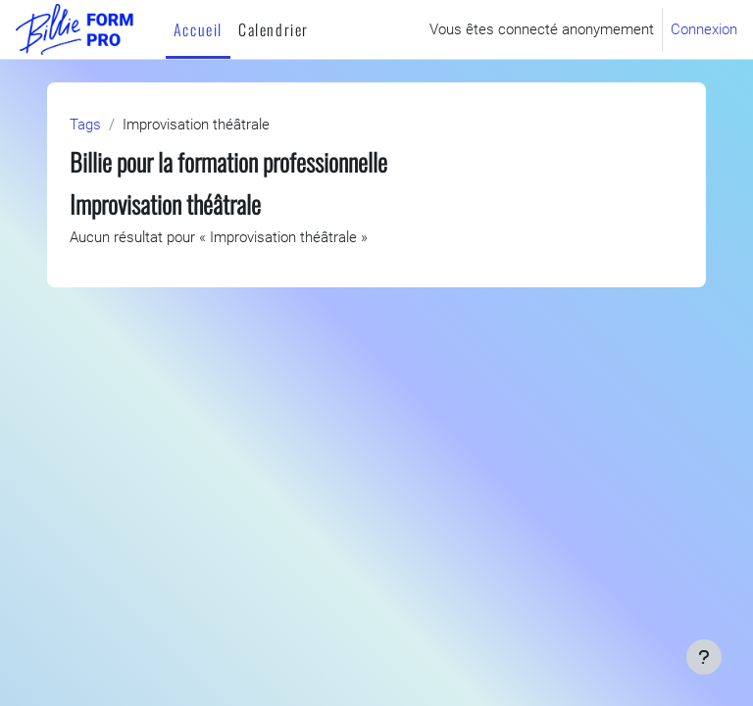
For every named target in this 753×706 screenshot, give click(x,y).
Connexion (704, 29)
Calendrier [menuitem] (273, 29)
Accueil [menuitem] (198, 29)
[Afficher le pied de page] (704, 657)
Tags (85, 124)
